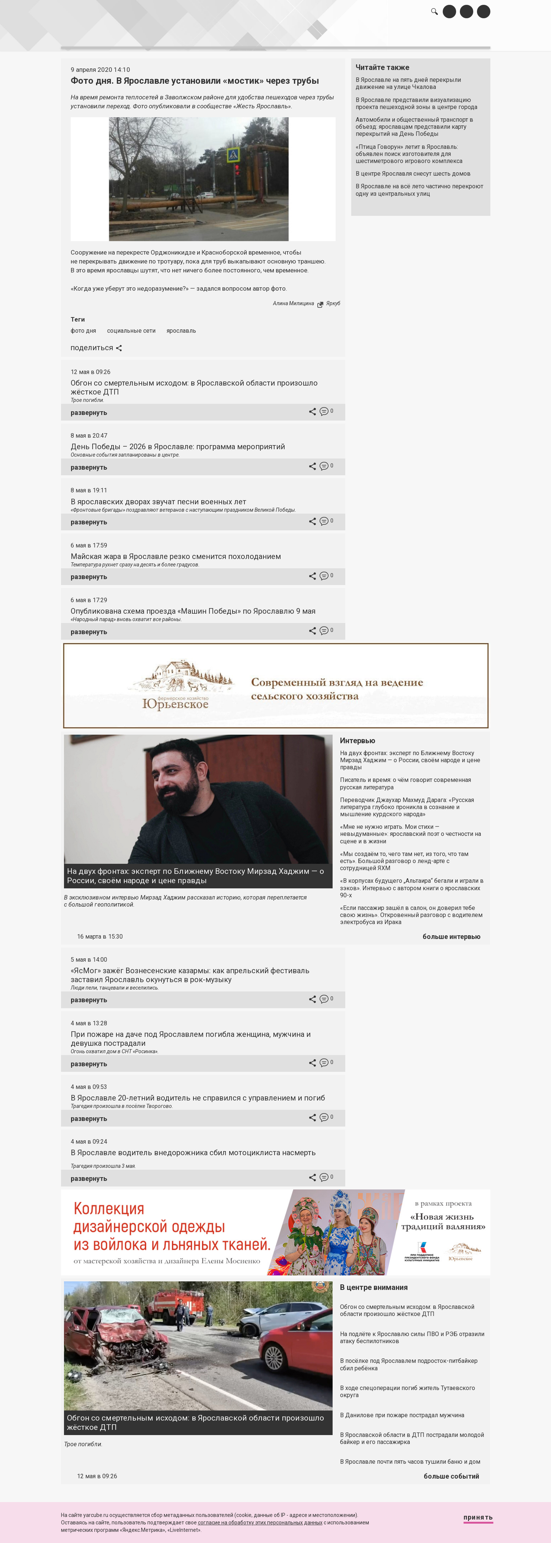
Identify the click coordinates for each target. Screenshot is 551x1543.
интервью (257, 37)
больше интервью (452, 932)
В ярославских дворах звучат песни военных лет (158, 497)
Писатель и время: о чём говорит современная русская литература (405, 780)
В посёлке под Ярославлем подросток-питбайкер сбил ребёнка (409, 1361)
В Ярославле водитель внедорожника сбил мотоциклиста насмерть (193, 1148)
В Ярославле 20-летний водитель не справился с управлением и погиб (198, 1093)
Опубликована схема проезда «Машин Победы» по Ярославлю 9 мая (193, 607)
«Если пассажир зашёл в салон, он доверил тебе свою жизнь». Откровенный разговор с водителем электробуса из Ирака (411, 910)
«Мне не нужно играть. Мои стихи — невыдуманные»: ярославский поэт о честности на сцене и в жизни (410, 829)
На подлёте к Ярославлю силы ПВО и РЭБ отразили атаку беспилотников (412, 1333)
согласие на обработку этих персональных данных (260, 1523)
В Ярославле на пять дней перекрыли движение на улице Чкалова (408, 80)
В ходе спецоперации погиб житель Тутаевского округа (407, 1387)
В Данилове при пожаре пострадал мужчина (402, 1411)
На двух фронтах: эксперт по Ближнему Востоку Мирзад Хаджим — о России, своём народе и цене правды (195, 872)
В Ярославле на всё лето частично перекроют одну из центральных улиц (419, 186)
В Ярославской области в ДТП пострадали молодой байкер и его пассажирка (412, 1434)
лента (166, 37)
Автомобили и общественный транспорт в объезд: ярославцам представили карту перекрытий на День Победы (414, 123)
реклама (458, 37)
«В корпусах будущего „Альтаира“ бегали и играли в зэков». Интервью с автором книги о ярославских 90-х (412, 884)
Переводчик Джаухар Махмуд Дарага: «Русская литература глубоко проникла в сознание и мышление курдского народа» (407, 803)
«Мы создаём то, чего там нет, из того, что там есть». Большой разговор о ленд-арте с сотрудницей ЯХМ (404, 857)
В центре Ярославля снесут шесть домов (413, 169)
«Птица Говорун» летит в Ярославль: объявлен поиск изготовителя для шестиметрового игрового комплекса (409, 149)
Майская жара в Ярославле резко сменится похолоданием (176, 552)
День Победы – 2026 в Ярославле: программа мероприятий (178, 442)
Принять (471, 1520)
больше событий (451, 1472)
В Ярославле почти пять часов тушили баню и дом (410, 1457)
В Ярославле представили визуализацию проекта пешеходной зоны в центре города (416, 99)
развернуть (89, 408)
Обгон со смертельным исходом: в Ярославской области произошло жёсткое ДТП (195, 1418)
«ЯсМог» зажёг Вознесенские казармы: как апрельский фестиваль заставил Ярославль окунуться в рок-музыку (190, 971)
